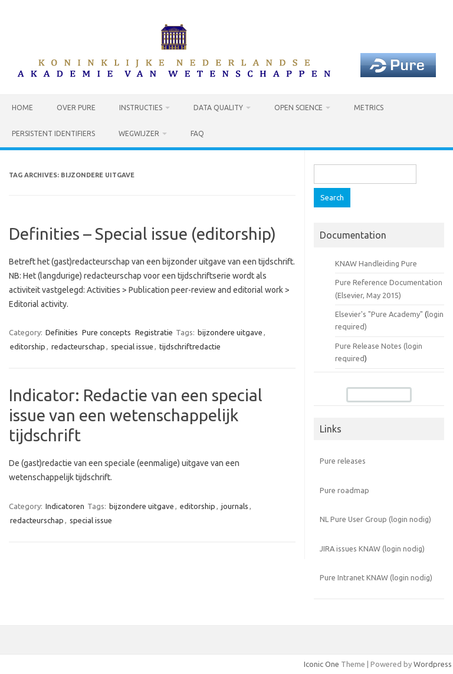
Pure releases (343, 461)
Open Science (298, 107)
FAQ (197, 133)
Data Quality (218, 107)
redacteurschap (78, 346)
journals (234, 506)
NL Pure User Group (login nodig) (375, 519)
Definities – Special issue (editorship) (142, 233)
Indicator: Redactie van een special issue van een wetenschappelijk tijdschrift (135, 415)
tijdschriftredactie (190, 346)
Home (22, 107)
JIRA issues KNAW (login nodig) (372, 548)
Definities (61, 332)
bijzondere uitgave (230, 332)
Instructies (140, 107)
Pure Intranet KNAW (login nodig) (376, 577)
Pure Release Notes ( (370, 346)
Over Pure (76, 107)
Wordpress (432, 664)
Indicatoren (64, 506)
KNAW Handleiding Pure (376, 263)
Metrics (368, 107)
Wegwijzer (139, 133)
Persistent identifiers (53, 133)
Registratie (154, 332)
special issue (132, 346)
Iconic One (321, 664)
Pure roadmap (344, 490)
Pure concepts (106, 332)
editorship (27, 346)
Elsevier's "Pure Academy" (379, 314)
